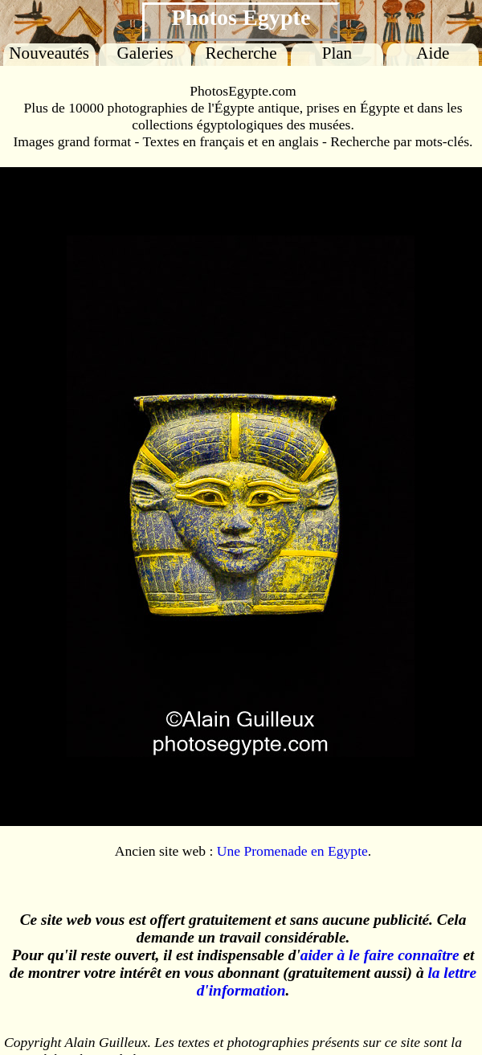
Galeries (144, 53)
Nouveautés (49, 53)
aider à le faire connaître (380, 955)
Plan (337, 53)
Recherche (240, 53)
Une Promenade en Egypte (292, 851)
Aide (432, 53)
